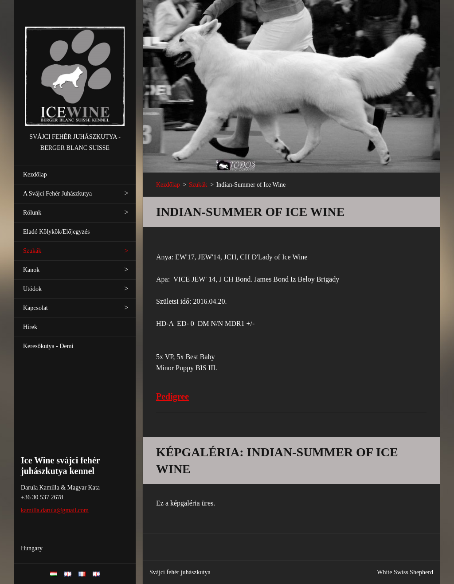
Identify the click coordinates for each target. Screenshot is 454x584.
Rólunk (32, 212)
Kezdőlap (35, 174)
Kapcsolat (35, 308)
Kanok (31, 270)
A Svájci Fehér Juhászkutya (57, 193)
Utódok (32, 289)
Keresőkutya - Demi (48, 346)
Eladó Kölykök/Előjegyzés (56, 231)
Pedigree (172, 396)
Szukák (32, 250)
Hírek (30, 327)
